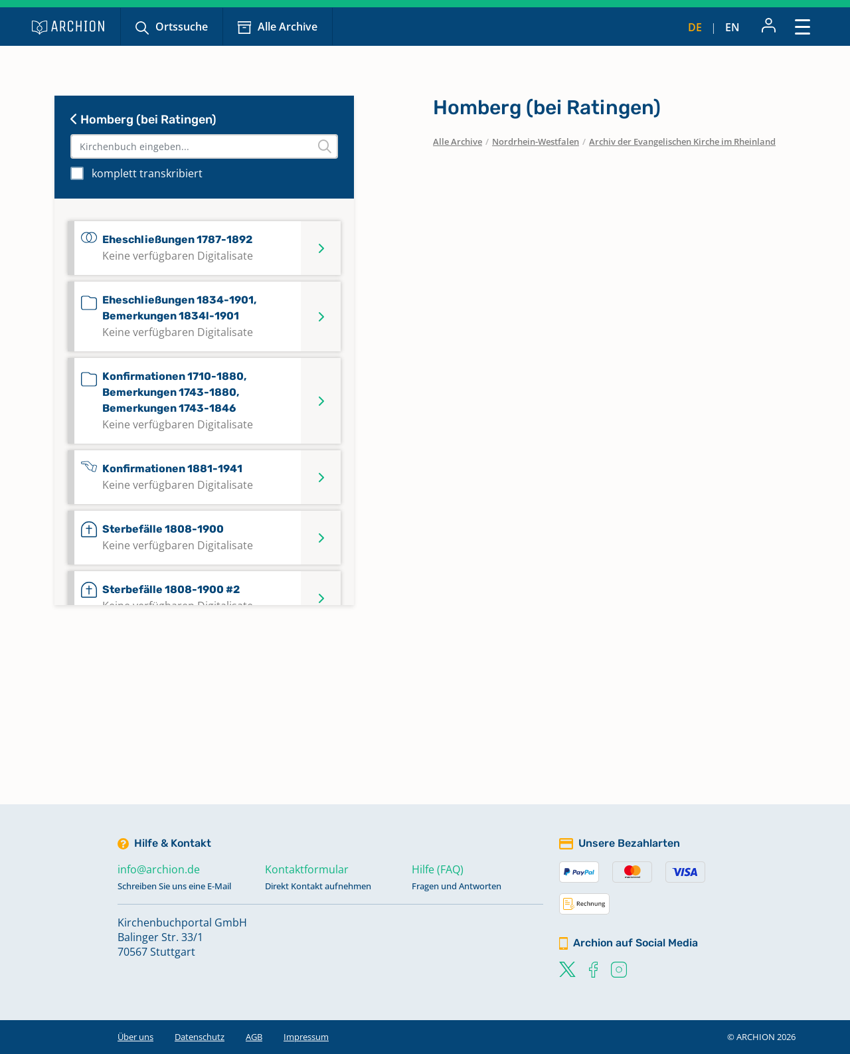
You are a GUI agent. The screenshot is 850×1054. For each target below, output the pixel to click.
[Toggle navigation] (802, 26)
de (695, 27)
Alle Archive (287, 26)
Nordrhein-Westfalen (535, 141)
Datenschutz (199, 1037)
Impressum (306, 1037)
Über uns (135, 1037)
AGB (254, 1037)
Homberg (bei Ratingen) (143, 119)
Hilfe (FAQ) (438, 869)
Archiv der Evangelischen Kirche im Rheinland (682, 141)
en (732, 27)
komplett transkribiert (147, 173)
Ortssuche (181, 26)
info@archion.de (159, 869)
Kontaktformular (307, 869)
